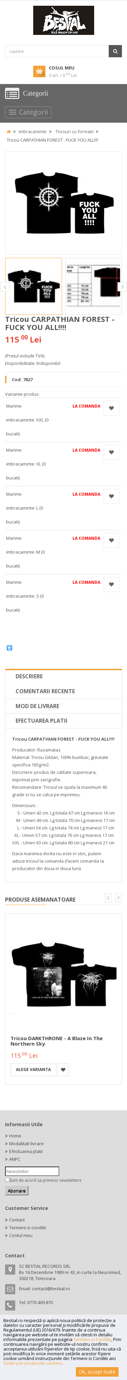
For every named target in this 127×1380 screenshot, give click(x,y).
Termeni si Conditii (92, 1339)
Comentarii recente (45, 691)
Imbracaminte (33, 131)
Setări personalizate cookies (32, 1363)
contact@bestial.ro (51, 1288)
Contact (17, 1220)
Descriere (29, 676)
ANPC (14, 1159)
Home (15, 1136)
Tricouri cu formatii (74, 131)
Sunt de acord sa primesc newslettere (45, 1180)
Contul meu (21, 1235)
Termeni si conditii (27, 1227)
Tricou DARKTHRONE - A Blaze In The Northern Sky (56, 1041)
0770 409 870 (40, 1302)
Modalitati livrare (26, 1143)
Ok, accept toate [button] (97, 1371)
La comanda (86, 406)
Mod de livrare (37, 706)
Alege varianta (33, 1069)
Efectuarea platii (41, 720)
